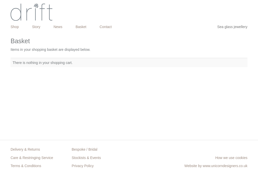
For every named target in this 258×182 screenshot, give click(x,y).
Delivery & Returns (25, 149)
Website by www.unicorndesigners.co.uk (215, 166)
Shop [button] (15, 27)
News (57, 27)
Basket (81, 27)
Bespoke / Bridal (85, 149)
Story (36, 27)
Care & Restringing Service (32, 158)
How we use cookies (231, 158)
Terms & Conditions (26, 166)
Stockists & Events (86, 158)
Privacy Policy (83, 166)
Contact (106, 27)
